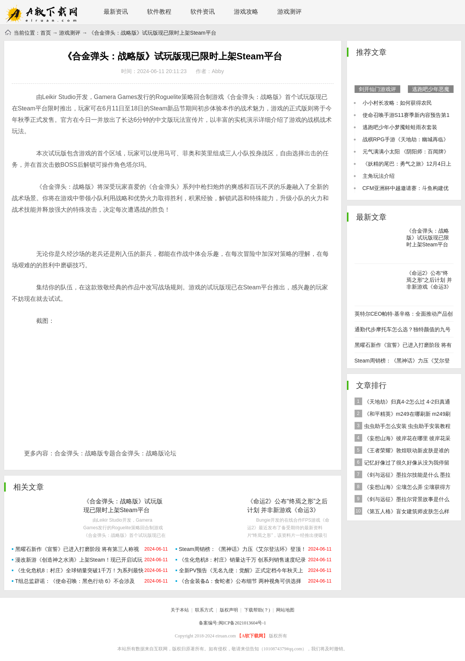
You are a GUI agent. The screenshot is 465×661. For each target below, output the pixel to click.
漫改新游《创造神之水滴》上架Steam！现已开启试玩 (78, 560)
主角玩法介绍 (379, 176)
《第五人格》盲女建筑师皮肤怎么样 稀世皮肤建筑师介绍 (402, 512)
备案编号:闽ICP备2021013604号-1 (232, 623)
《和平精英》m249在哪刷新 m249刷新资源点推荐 (403, 415)
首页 (45, 33)
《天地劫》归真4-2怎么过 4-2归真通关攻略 (402, 403)
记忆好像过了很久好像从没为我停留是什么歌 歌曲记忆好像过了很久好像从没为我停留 (403, 463)
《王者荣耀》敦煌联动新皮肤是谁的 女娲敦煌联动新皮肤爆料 (402, 451)
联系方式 (204, 610)
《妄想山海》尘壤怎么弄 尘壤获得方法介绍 (403, 488)
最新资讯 (116, 11)
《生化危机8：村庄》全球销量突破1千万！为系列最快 (79, 570)
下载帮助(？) (257, 610)
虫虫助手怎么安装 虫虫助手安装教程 (403, 425)
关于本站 (180, 610)
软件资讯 (202, 11)
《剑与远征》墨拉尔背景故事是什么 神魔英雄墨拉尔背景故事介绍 (402, 500)
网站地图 (285, 610)
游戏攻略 (246, 11)
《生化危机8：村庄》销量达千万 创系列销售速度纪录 (242, 560)
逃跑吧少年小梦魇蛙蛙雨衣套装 (400, 127)
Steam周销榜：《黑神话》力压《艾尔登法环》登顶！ (242, 549)
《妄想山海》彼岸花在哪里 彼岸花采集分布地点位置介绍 (403, 439)
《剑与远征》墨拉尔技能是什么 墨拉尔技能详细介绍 (403, 476)
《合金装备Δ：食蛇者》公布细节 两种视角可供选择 (240, 581)
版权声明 (229, 610)
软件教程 (159, 11)
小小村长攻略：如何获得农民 (397, 103)
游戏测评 (289, 11)
